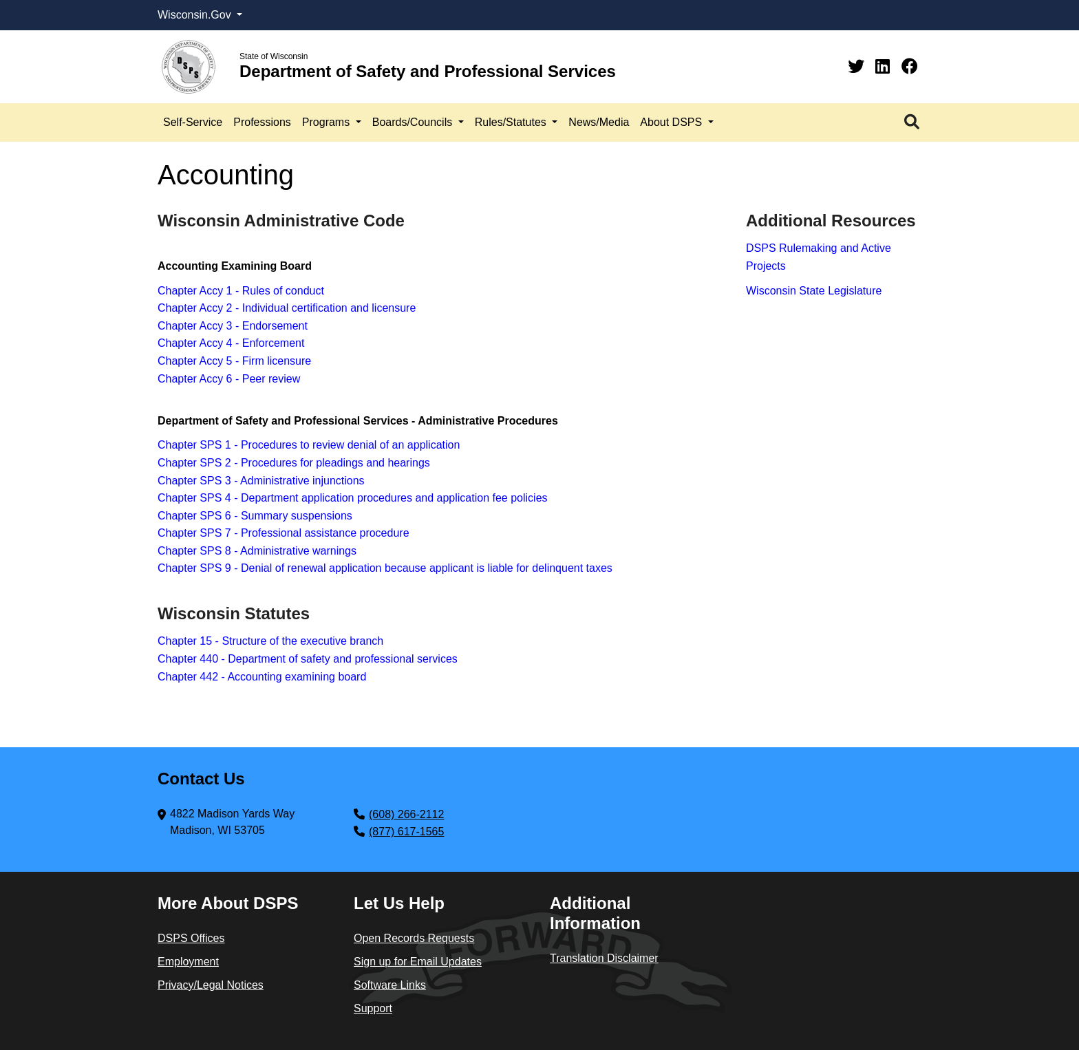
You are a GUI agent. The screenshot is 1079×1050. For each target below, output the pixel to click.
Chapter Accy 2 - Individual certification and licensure (287, 308)
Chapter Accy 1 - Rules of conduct (241, 291)
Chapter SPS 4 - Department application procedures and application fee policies (353, 498)
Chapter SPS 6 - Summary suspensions (255, 516)
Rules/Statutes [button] (512, 122)
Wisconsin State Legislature (814, 291)
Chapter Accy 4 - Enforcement (231, 343)
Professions (262, 122)
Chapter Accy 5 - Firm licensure (234, 361)
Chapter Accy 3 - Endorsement (233, 326)
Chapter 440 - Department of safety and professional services (308, 659)
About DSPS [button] (672, 122)
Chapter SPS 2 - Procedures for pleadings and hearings (294, 463)
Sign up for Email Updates (418, 961)
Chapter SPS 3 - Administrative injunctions (261, 480)
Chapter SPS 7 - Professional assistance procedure (283, 533)
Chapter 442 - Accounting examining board (262, 677)
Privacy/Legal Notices (211, 985)
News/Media (598, 122)
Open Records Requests (414, 938)
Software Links (390, 985)
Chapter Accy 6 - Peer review (229, 379)
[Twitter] (858, 66)
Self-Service (192, 122)
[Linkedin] (885, 66)
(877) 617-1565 (406, 831)
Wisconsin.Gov (196, 15)
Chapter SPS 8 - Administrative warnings (257, 551)
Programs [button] (327, 122)
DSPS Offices (191, 938)
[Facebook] (909, 66)
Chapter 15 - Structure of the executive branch (270, 641)
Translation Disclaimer (604, 958)
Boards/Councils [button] (414, 122)
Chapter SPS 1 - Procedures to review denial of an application (309, 445)
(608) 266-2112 (406, 814)
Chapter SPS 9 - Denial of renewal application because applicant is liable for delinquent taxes (385, 568)
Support (373, 1008)
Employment (188, 961)
